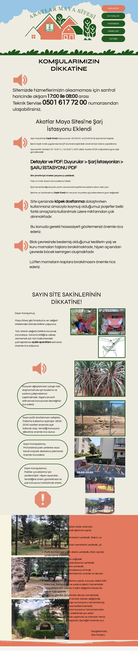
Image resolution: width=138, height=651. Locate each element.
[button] (99, 458)
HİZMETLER (113, 31)
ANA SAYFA (113, 8)
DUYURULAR (113, 16)
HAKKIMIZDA (113, 23)
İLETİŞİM (113, 39)
